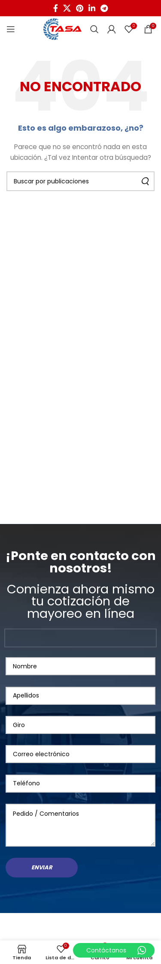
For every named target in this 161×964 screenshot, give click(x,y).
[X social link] (67, 8)
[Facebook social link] (56, 8)
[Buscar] (94, 29)
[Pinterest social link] (79, 8)
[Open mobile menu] (10, 29)
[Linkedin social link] (92, 8)
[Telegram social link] (104, 8)
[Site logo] (62, 28)
